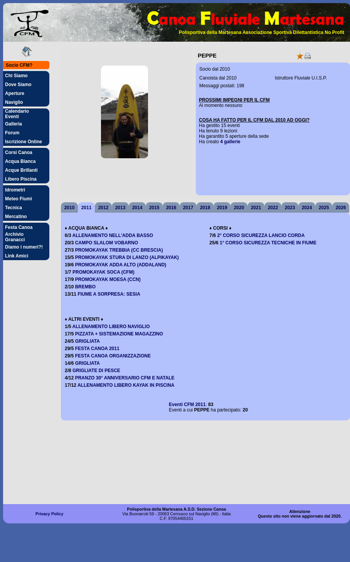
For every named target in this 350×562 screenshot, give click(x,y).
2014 (137, 207)
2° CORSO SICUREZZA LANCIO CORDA (261, 235)
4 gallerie (230, 141)
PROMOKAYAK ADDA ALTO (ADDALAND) (121, 264)
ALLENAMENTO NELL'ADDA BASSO (112, 235)
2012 (103, 207)
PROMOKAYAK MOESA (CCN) (108, 279)
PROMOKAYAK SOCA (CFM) (103, 272)
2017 (188, 207)
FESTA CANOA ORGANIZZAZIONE (113, 356)
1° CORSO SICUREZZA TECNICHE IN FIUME (268, 242)
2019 (222, 207)
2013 (120, 207)
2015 (154, 207)
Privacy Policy (49, 513)
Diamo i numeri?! (24, 247)
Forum (12, 132)
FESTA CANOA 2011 (97, 348)
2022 (273, 207)
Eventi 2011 (187, 404)
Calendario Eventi (17, 113)
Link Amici (16, 256)
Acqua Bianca (20, 161)
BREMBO (85, 286)
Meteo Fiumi (18, 198)
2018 (205, 207)
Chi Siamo (16, 75)
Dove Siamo (18, 84)
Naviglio (14, 102)
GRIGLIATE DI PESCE (96, 370)
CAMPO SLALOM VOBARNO (106, 242)
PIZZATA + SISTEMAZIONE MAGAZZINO (119, 334)
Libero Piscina (21, 179)
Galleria (13, 124)
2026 (341, 207)
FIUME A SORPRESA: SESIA (108, 294)
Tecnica (13, 207)
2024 (307, 207)
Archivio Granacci (15, 237)
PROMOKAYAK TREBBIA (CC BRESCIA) (119, 250)
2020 (239, 207)
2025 (324, 207)
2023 (290, 207)
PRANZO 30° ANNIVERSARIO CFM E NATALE (125, 378)
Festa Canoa (18, 227)
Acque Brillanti (21, 170)
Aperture (14, 93)
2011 (86, 207)
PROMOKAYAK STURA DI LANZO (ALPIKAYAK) (127, 257)
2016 (171, 207)
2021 (256, 207)
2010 (69, 207)
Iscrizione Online (23, 141)
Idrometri (15, 190)
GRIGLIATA (87, 341)
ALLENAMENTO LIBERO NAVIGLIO (111, 326)
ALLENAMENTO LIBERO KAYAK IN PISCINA (126, 385)
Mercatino (16, 216)
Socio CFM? (19, 65)
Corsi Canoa (18, 152)
